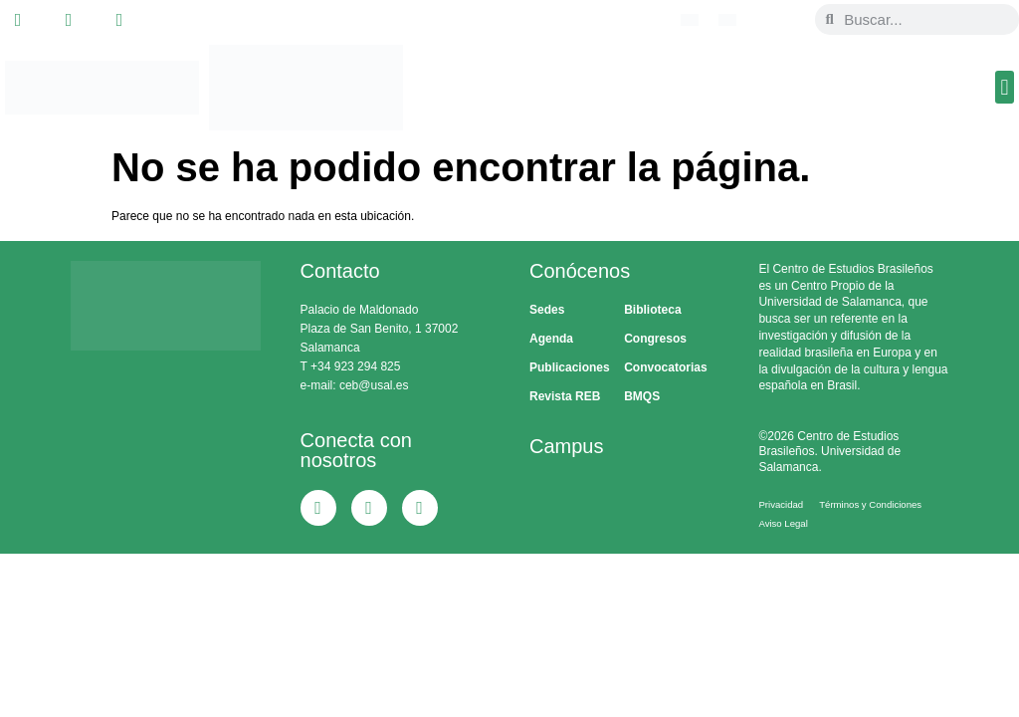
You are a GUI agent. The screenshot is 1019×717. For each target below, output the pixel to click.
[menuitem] (690, 20)
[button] (1004, 87)
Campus (566, 446)
